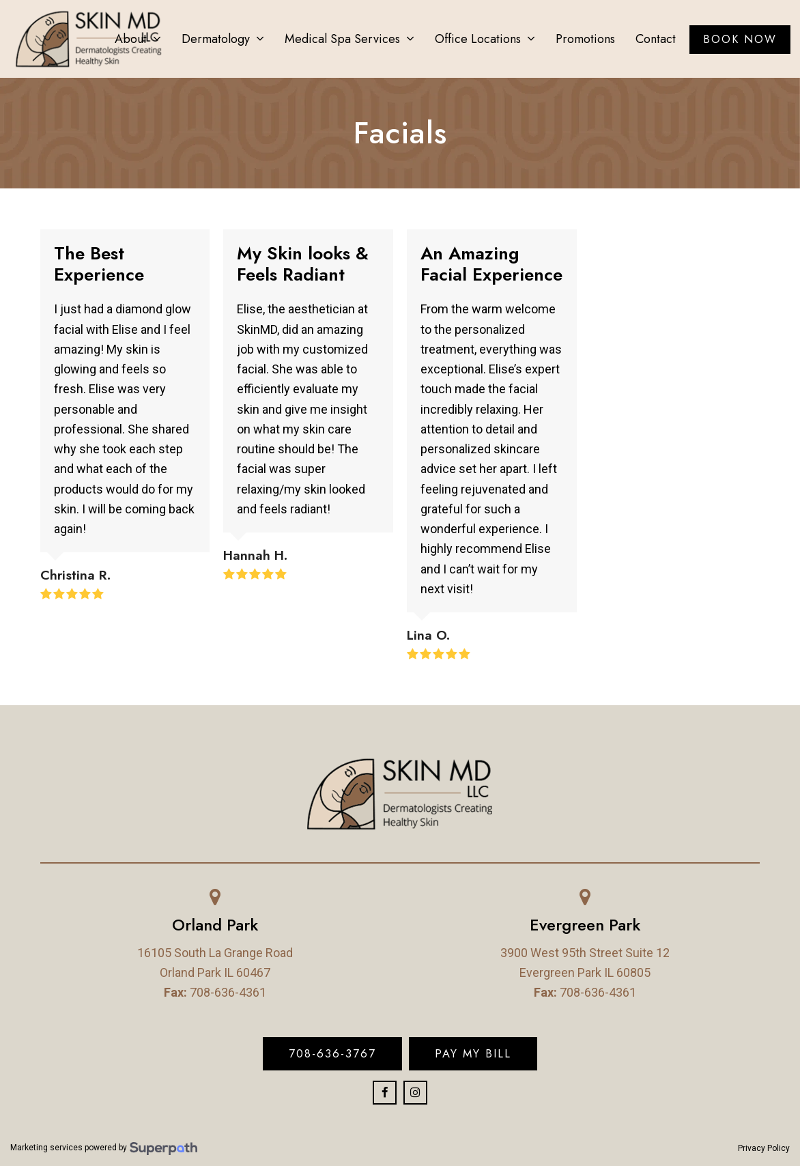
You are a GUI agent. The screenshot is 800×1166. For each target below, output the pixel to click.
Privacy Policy (764, 1148)
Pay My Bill (473, 1053)
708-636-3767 (332, 1053)
